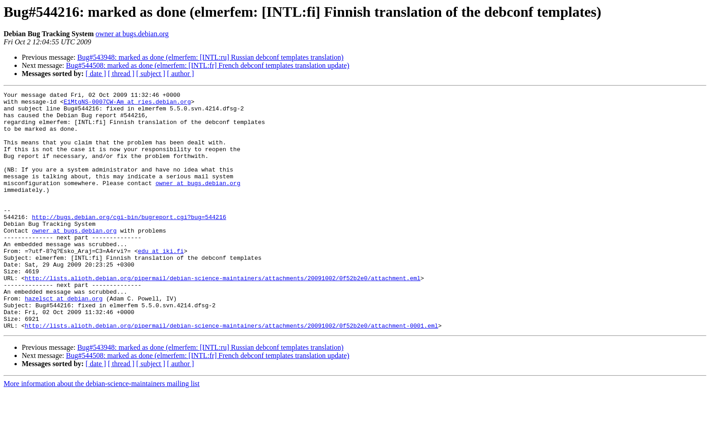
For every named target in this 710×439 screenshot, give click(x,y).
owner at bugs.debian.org (132, 34)
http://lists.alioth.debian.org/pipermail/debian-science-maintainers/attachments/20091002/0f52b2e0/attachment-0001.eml (231, 373)
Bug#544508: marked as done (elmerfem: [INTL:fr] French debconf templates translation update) (208, 65)
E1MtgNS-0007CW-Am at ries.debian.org (127, 104)
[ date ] (96, 73)
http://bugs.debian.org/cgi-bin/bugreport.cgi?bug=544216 (129, 243)
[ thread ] (121, 73)
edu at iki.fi (160, 283)
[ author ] (180, 73)
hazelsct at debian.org (64, 340)
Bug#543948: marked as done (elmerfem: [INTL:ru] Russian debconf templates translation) (210, 57)
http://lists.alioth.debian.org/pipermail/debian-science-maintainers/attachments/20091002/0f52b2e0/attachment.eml (223, 316)
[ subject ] (150, 73)
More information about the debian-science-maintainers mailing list (102, 431)
